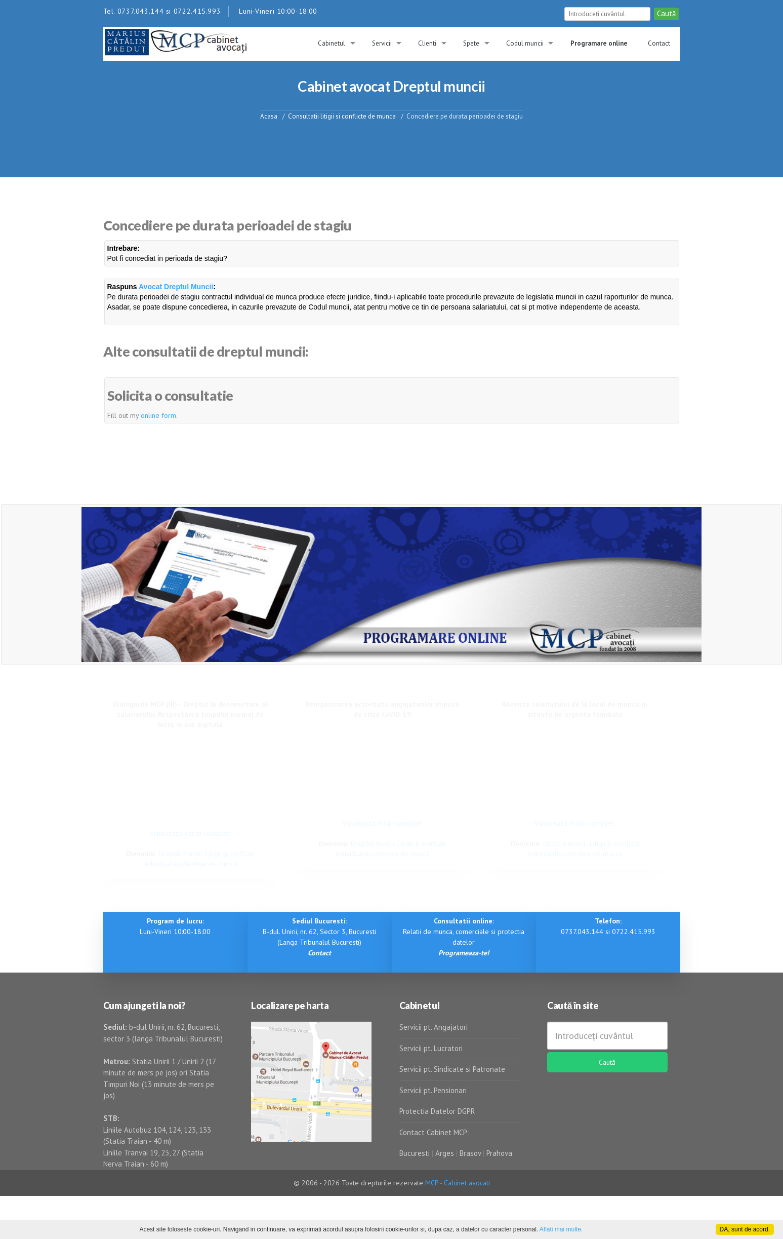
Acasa (268, 115)
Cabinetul (331, 43)
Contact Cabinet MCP (433, 1132)
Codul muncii (525, 43)
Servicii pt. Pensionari (433, 1090)
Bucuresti (415, 1153)
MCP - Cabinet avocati (457, 1182)
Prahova (499, 1153)
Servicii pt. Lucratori (431, 1048)
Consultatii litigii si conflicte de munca (342, 115)
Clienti (427, 43)
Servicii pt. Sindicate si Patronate (452, 1069)
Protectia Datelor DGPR (437, 1111)
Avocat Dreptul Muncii (176, 287)
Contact (659, 43)
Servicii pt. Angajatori (433, 1027)
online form (158, 415)
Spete (471, 43)
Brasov (470, 1153)
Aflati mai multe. (561, 1229)
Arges (444, 1153)
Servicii (382, 43)
